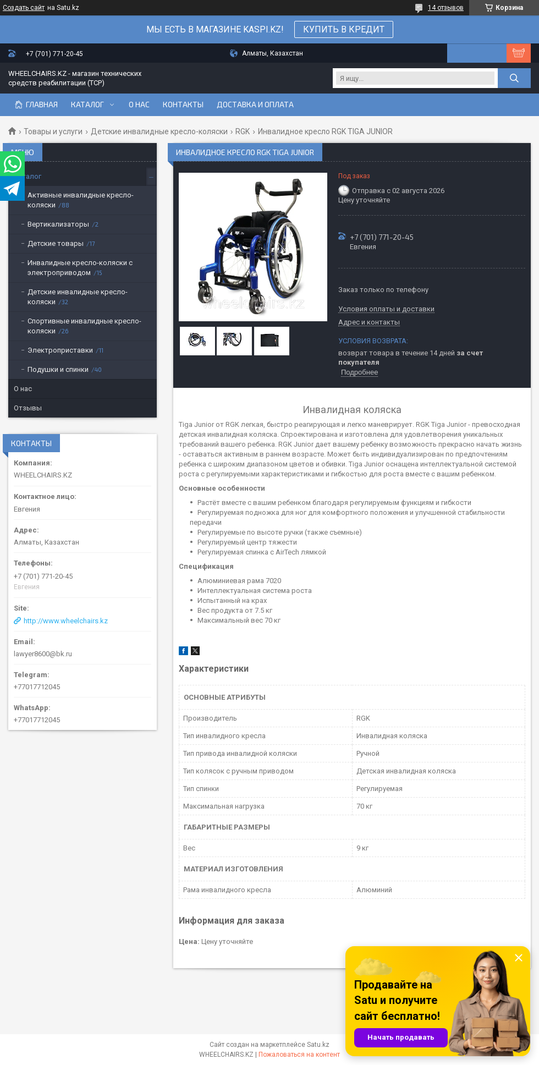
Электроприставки (60, 350)
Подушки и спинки (58, 369)
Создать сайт (24, 8)
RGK (242, 131)
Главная (42, 104)
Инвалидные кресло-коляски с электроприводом (80, 268)
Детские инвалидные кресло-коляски (159, 131)
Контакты (183, 104)
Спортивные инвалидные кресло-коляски (84, 326)
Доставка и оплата (255, 104)
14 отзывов (446, 8)
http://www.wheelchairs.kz (66, 621)
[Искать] (514, 78)
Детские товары (56, 243)
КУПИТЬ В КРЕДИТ (343, 29)
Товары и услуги (53, 131)
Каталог (87, 104)
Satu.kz (318, 1044)
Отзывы (28, 408)
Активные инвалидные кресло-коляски (81, 200)
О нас (139, 104)
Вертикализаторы (58, 224)
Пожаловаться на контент (299, 1054)
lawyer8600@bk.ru (43, 654)
